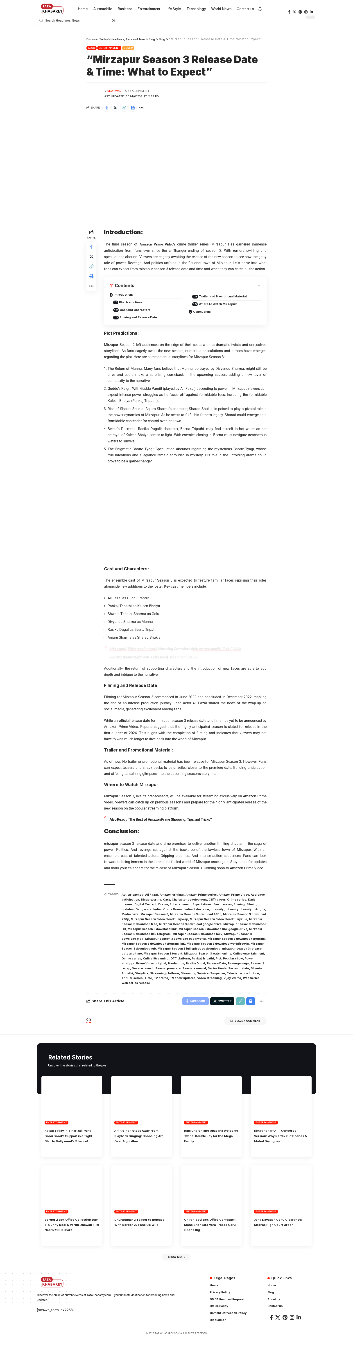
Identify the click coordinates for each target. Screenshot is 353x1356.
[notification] (260, 9)
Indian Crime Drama (198, 910)
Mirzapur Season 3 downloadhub (148, 953)
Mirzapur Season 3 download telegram (229, 943)
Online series (180, 962)
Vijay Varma (202, 986)
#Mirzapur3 (118, 651)
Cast (187, 901)
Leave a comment (241, 1025)
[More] (145, 107)
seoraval (114, 90)
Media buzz (175, 915)
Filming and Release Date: (142, 320)
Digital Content (168, 906)
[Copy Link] (126, 107)
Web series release (249, 986)
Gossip (128, 47)
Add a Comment (138, 90)
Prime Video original (211, 967)
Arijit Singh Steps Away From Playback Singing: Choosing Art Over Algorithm (140, 1139)
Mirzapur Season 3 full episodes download (210, 953)
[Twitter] (294, 12)
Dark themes (144, 906)
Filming (127, 910)
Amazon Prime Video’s (158, 245)
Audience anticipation (139, 901)
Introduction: (124, 296)
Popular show (155, 967)
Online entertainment (150, 962)
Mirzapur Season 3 (201, 915)
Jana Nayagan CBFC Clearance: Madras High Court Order (281, 1233)
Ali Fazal (154, 896)
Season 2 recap (193, 972)
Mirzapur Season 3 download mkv (188, 939)
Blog (91, 47)
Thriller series (236, 981)
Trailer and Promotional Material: (226, 297)
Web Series (222, 986)
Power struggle (180, 967)
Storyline (231, 976)
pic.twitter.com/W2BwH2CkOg (220, 651)
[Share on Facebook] (106, 107)
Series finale (159, 976)
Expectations (232, 906)
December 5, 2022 (183, 659)
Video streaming (177, 986)
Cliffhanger (242, 901)
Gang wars (171, 910)
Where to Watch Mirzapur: (221, 306)
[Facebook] (289, 12)
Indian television (229, 910)
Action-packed (134, 896)
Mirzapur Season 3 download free (212, 924)
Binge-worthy (170, 901)
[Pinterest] (300, 12)
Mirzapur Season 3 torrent (195, 957)
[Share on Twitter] (116, 107)
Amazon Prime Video (245, 896)
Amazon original (176, 896)
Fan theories (254, 906)
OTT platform (234, 962)
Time (253, 981)
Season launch (220, 972)
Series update (183, 976)
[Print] (135, 107)
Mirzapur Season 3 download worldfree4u (225, 948)
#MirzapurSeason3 (143, 651)
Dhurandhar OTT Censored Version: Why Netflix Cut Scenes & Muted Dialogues (278, 1139)
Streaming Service (153, 981)
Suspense (178, 981)
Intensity (251, 910)
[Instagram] (306, 12)
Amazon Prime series (208, 896)
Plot (139, 967)
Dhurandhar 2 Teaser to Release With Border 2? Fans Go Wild (140, 1233)
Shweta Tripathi (209, 976)
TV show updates (148, 986)
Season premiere (248, 972)
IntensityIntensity (136, 915)
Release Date (144, 972)
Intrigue (158, 915)
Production (238, 967)
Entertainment (109, 47)
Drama (188, 906)
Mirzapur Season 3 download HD (201, 929)
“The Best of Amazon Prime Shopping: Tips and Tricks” (171, 821)
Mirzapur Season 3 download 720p (160, 920)
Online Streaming (207, 962)
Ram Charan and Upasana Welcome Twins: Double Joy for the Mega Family (209, 1139)
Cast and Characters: (138, 312)
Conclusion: (203, 314)
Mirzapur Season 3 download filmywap (221, 920)
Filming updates (148, 910)
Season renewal (135, 976)
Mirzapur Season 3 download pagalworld (163, 943)
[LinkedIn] (311, 12)
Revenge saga (167, 972)
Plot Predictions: (133, 304)
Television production (205, 981)
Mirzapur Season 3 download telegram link (156, 948)
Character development (211, 901)
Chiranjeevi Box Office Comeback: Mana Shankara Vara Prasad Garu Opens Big (209, 1233)
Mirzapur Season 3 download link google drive (182, 934)
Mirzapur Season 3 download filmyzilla (152, 924)
